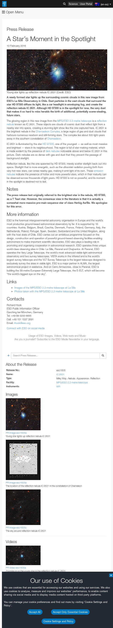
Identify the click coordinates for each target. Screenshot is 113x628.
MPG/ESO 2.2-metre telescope (74, 120)
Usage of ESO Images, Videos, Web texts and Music (57, 335)
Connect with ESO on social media (26, 328)
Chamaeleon (54, 138)
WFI (58, 386)
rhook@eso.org (22, 323)
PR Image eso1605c (16, 527)
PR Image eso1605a (16, 432)
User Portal (86, 3)
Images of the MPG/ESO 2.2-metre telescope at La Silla (45, 287)
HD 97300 (48, 143)
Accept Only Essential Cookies (70, 612)
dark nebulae (53, 151)
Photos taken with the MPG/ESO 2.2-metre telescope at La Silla (49, 291)
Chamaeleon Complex (48, 131)
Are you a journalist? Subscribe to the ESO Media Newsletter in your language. (57, 339)
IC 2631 (60, 374)
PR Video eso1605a (16, 567)
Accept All (35, 612)
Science (73, 3)
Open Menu (13, 12)
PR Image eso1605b (16, 482)
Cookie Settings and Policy (58, 621)
